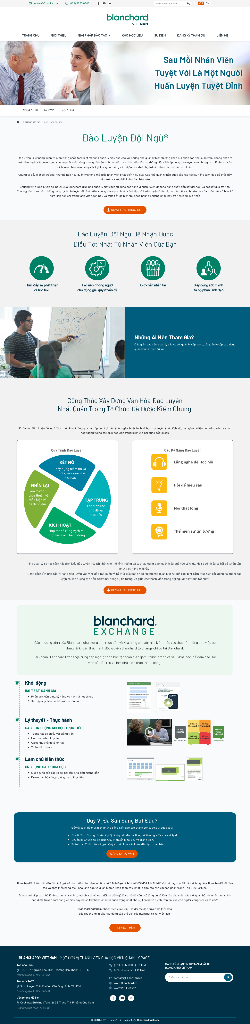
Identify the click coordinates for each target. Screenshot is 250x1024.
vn (201, 3)
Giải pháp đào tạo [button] (93, 36)
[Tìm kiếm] (188, 3)
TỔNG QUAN (30, 110)
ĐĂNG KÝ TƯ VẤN (122, 854)
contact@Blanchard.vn (128, 978)
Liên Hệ (222, 36)
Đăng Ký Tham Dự (191, 36)
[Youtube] (104, 3)
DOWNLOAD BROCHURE (125, 210)
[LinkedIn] (110, 3)
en (207, 3)
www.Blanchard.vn (125, 983)
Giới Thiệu (58, 36)
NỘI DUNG (68, 110)
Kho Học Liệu (132, 36)
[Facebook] (99, 3)
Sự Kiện (160, 36)
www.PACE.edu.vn (125, 988)
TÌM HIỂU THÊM (125, 928)
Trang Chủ (30, 36)
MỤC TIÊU (49, 110)
